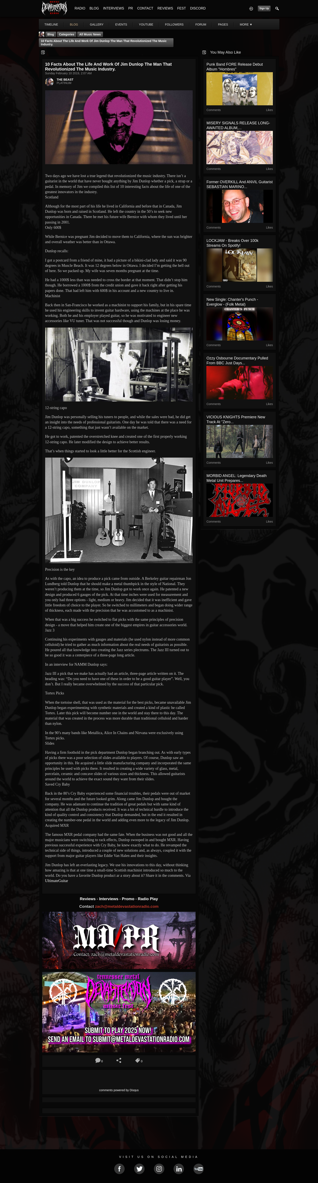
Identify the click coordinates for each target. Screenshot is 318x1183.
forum (200, 24)
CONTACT (145, 8)
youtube (146, 24)
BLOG (94, 8)
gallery (96, 24)
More (246, 24)
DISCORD (198, 8)
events (121, 24)
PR (130, 8)
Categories (66, 34)
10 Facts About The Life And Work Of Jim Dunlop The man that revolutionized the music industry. (104, 42)
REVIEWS (165, 8)
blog (74, 24)
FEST (181, 8)
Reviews (88, 899)
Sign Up (264, 8)
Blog (50, 34)
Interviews (109, 899)
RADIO (80, 8)
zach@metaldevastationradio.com (126, 906)
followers (174, 24)
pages (223, 24)
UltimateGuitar (56, 881)
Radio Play (148, 899)
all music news (90, 34)
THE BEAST (65, 79)
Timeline (51, 24)
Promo (128, 899)
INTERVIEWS (113, 8)
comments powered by (119, 1090)
